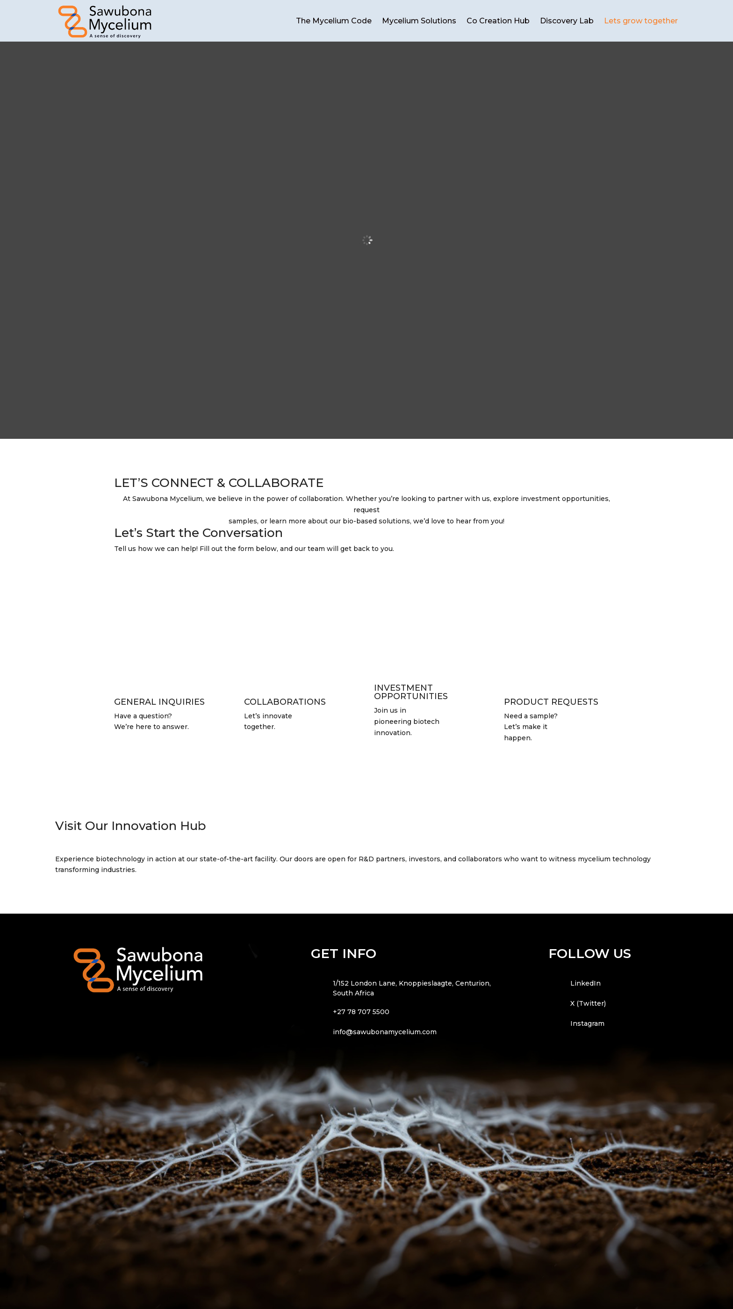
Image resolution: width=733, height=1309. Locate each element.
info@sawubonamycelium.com (385, 1032)
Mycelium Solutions (419, 20)
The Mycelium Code (334, 20)
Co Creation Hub (498, 20)
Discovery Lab (567, 20)
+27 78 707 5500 (361, 1012)
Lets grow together (641, 20)
